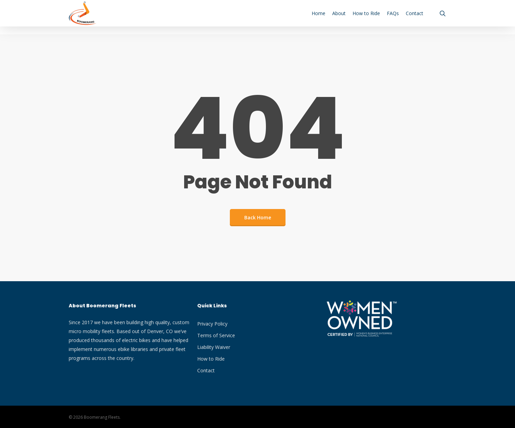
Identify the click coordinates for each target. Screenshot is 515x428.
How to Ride (211, 358)
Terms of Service (216, 335)
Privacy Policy (212, 323)
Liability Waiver (213, 347)
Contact (206, 370)
